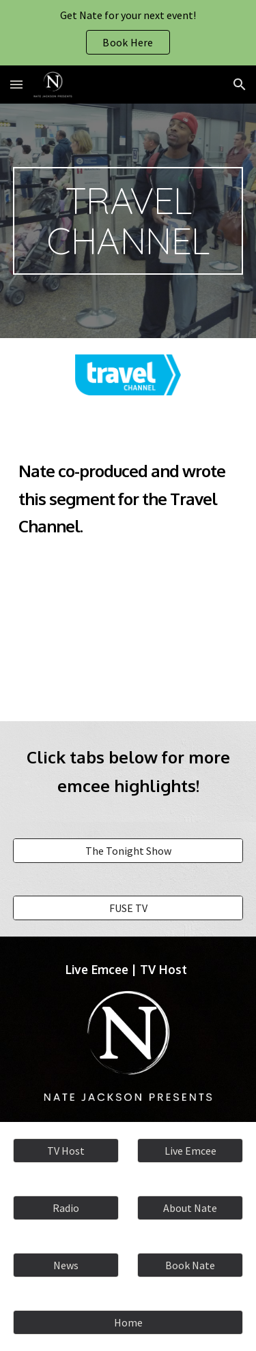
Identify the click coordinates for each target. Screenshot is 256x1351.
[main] (128, 221)
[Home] (128, 1322)
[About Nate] (190, 1207)
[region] (128, 32)
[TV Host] (66, 1150)
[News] (66, 1265)
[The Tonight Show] (128, 850)
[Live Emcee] (190, 1150)
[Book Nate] (190, 1265)
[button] (16, 84)
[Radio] (66, 1207)
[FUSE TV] (128, 908)
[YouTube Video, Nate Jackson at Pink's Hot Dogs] (128, 627)
